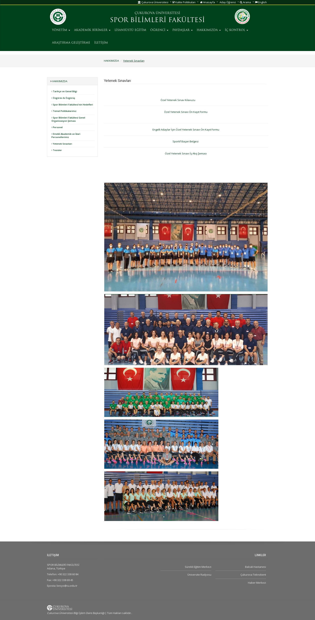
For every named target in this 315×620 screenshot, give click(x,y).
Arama (245, 2)
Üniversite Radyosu (199, 574)
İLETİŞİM (101, 42)
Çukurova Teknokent (253, 574)
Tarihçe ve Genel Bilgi (64, 91)
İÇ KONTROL (236, 30)
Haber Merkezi (257, 582)
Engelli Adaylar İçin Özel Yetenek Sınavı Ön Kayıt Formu (185, 129)
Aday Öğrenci (228, 2)
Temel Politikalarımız (63, 110)
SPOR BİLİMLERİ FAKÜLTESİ (157, 20)
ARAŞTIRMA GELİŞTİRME (71, 42)
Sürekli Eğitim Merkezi (198, 567)
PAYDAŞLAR (182, 30)
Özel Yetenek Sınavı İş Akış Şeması (186, 153)
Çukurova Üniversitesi (153, 2)
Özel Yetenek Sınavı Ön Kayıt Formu (186, 112)
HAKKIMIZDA (209, 30)
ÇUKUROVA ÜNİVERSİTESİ (157, 13)
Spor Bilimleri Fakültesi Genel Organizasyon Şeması (68, 119)
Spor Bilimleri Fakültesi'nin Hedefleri (72, 104)
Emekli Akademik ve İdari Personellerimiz (65, 135)
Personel (57, 127)
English (261, 2)
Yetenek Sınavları (133, 60)
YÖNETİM (61, 30)
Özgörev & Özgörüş (63, 97)
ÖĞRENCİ (159, 30)
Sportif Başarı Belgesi (186, 141)
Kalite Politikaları (183, 2)
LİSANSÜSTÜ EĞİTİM (130, 30)
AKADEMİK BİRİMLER (92, 30)
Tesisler (56, 150)
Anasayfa (207, 2)
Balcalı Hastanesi (255, 567)
